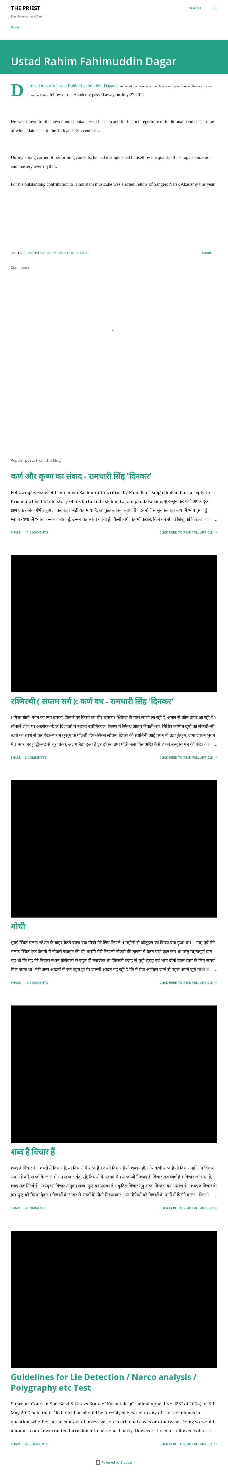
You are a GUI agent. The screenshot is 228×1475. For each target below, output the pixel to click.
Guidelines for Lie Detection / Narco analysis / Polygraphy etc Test (104, 1382)
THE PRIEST (25, 8)
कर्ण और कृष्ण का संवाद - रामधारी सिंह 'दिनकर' (81, 476)
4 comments (35, 1208)
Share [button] (207, 253)
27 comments (36, 1444)
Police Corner (120, 27)
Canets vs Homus (83, 27)
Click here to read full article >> (188, 532)
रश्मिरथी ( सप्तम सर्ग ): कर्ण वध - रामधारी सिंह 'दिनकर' (92, 701)
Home (15, 27)
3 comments (35, 757)
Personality (33, 253)
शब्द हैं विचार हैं (33, 1151)
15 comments (36, 982)
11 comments (36, 532)
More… (183, 27)
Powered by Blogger (114, 1462)
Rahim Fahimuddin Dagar (67, 253)
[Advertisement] (114, 419)
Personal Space (45, 27)
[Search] (195, 8)
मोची (18, 926)
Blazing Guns (154, 27)
